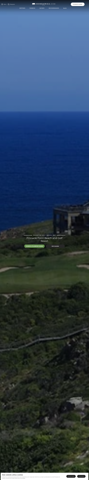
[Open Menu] (3, 4)
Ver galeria (55, 246)
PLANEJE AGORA (80, 4)
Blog (66, 8)
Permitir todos (71, 476)
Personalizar (81, 476)
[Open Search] (11, 4)
